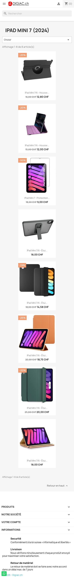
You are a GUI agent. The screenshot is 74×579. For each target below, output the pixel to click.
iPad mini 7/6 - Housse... (37, 92)
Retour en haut (58, 486)
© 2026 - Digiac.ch (12, 575)
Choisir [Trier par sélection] (37, 40)
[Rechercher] (37, 14)
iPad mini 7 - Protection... (37, 198)
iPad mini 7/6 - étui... (37, 408)
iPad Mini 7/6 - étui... (37, 250)
